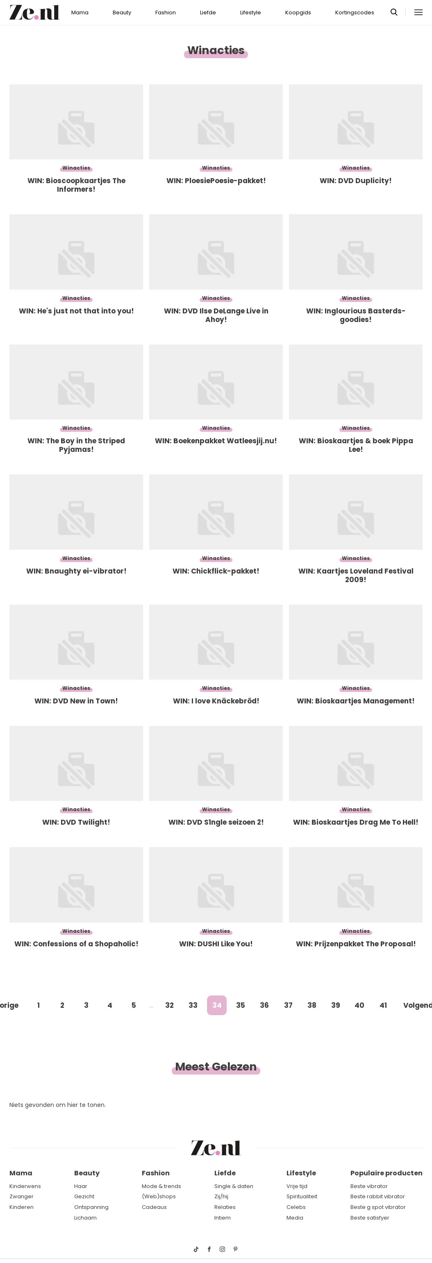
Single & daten (233, 1186)
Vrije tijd (296, 1186)
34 (217, 1005)
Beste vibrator (369, 1186)
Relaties (225, 1207)
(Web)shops (159, 1196)
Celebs (296, 1207)
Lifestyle (250, 12)
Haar (80, 1186)
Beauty (122, 12)
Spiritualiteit (301, 1196)
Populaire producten (386, 1173)
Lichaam (85, 1218)
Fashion (165, 12)
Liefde (208, 12)
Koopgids (298, 12)
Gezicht (84, 1196)
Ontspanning (91, 1207)
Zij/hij (221, 1196)
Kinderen (21, 1207)
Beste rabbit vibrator (377, 1196)
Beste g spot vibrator (378, 1207)
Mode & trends (161, 1186)
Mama (80, 12)
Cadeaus (154, 1207)
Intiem (222, 1218)
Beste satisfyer (369, 1218)
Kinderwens (25, 1186)
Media (294, 1218)
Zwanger (21, 1196)
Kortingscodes (354, 12)
